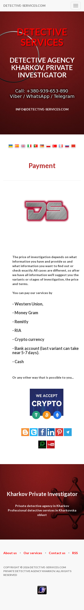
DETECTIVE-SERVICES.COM (24, 5)
